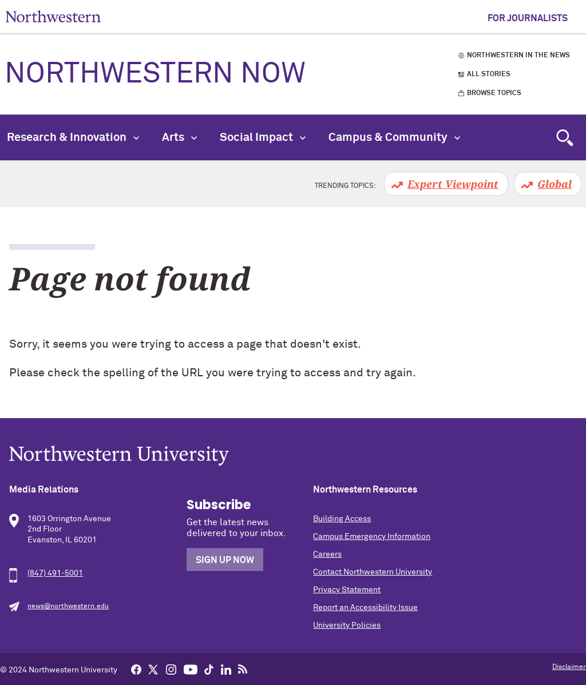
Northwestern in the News (518, 55)
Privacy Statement (347, 590)
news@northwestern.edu (68, 606)
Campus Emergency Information (371, 537)
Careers (327, 554)
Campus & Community (394, 137)
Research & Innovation (73, 137)
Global (554, 184)
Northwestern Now (155, 74)
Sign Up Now (225, 560)
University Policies (347, 625)
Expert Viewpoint (452, 184)
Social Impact (263, 137)
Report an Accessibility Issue (365, 608)
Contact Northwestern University (372, 572)
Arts (179, 137)
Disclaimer (569, 667)
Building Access (342, 519)
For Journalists (528, 18)
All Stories (488, 74)
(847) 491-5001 (55, 573)
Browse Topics (494, 93)
